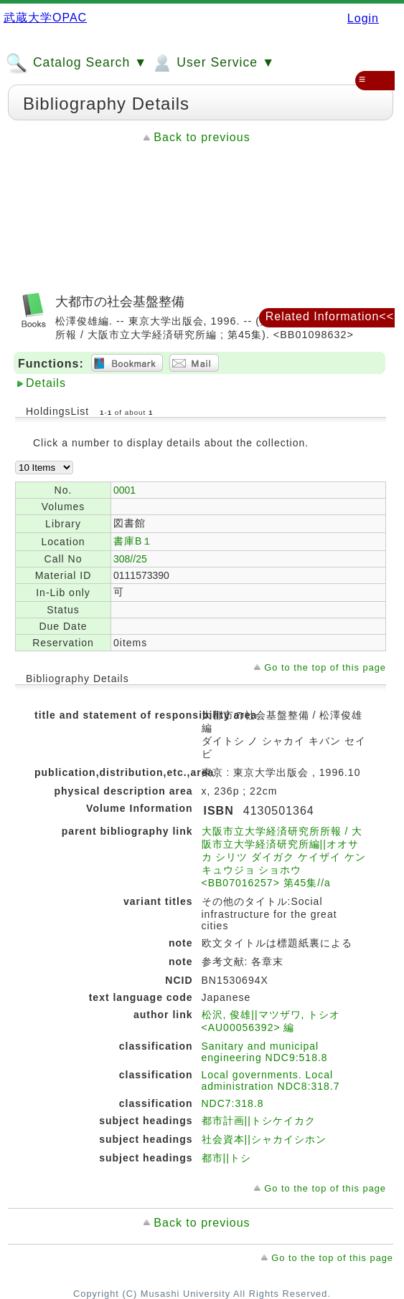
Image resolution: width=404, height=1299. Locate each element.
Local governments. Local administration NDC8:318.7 (271, 1080)
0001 (124, 490)
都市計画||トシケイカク (259, 1120)
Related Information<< (330, 316)
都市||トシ (226, 1158)
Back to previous (202, 137)
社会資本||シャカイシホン (264, 1139)
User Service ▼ (213, 63)
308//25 (130, 559)
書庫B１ (133, 541)
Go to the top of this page (325, 667)
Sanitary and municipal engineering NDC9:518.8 (265, 1051)
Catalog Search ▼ (76, 63)
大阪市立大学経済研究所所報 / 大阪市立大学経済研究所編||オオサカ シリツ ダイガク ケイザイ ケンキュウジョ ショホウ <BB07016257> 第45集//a (284, 856)
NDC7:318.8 (233, 1103)
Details (46, 383)
